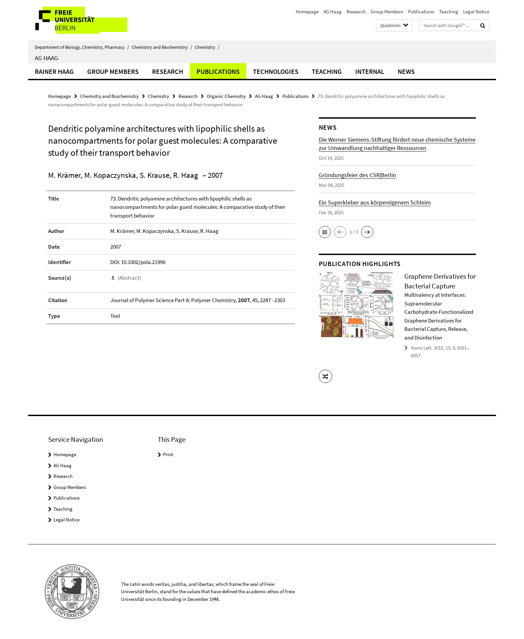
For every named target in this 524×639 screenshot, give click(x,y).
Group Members (387, 11)
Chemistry (207, 47)
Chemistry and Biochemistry (162, 47)
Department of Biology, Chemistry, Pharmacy (82, 47)
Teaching (448, 11)
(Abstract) (129, 277)
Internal (369, 71)
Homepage (307, 11)
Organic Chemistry (226, 96)
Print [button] (168, 454)
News (406, 71)
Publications (421, 11)
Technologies (275, 71)
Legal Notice (476, 11)
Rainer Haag (54, 71)
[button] (325, 232)
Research (356, 11)
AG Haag (332, 11)
